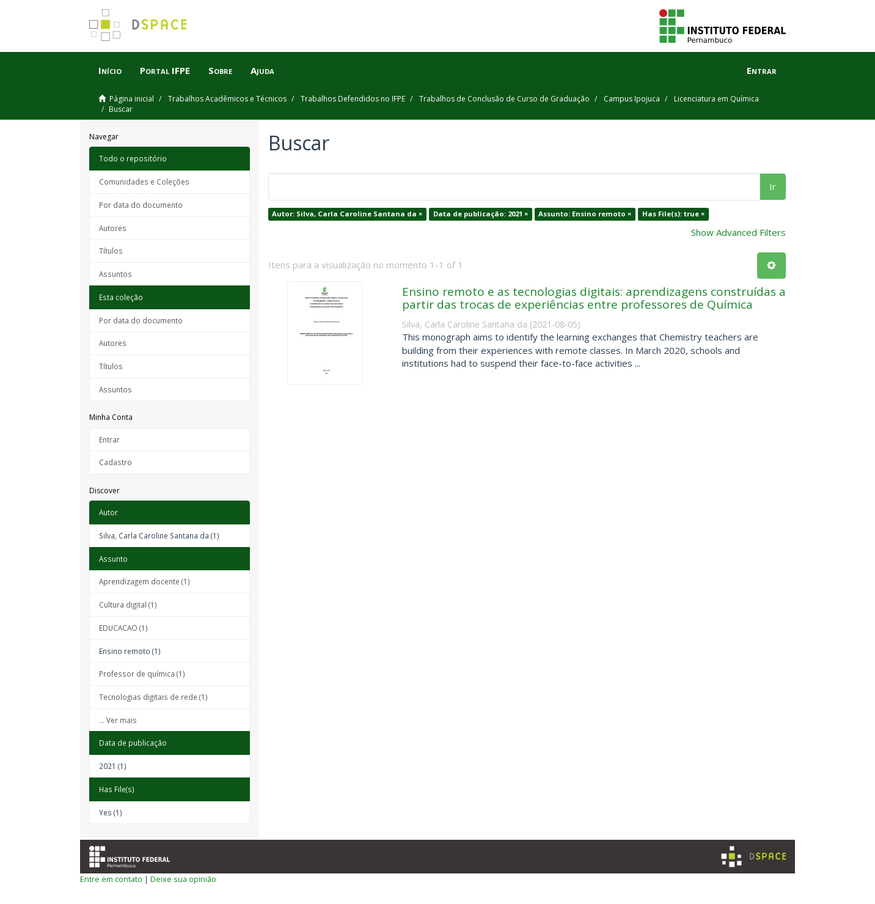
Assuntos (115, 274)
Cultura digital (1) (128, 604)
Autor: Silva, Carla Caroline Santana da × (347, 213)
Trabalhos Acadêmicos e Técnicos (227, 99)
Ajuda (262, 70)
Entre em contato (111, 878)
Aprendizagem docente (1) (144, 581)
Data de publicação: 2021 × (480, 213)
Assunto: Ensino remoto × (584, 213)
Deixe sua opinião (183, 878)
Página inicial (131, 99)
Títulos (111, 250)
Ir (772, 186)
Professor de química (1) (142, 673)
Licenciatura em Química (716, 99)
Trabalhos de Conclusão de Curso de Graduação (504, 99)
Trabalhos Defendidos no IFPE (353, 99)
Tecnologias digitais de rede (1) (153, 697)
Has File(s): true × (673, 213)
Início (110, 70)
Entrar (109, 439)
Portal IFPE (165, 70)
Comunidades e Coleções (144, 181)
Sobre (220, 70)
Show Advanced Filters (738, 232)
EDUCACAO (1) (123, 628)
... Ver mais (118, 720)
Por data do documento (141, 205)
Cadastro (115, 462)
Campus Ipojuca (632, 99)
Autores (112, 228)
